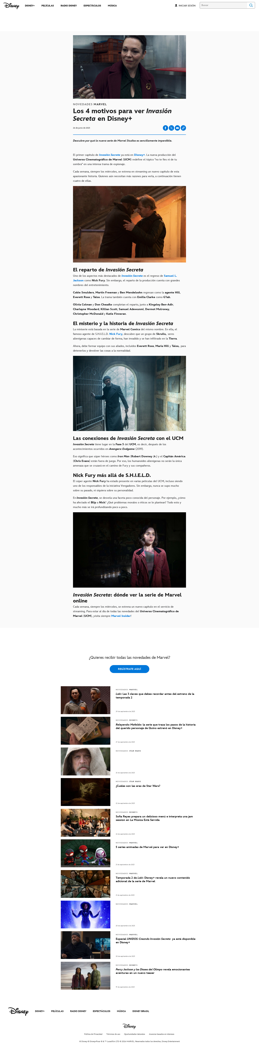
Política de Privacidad (93, 1034)
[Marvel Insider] (121, 616)
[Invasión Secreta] (109, 155)
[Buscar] (223, 5)
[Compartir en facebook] (165, 128)
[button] (189, 5)
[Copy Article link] (183, 128)
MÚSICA (121, 1011)
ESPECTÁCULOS (101, 1011)
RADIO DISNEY (78, 1011)
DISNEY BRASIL (140, 1011)
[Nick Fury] (115, 334)
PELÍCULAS (57, 1011)
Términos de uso (113, 1034)
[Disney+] (139, 155)
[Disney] (11, 6)
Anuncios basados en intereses (161, 1034)
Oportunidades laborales (134, 1034)
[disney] (18, 1011)
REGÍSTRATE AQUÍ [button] (129, 669)
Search (251, 5)
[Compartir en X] (171, 128)
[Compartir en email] (177, 128)
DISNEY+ (40, 1011)
